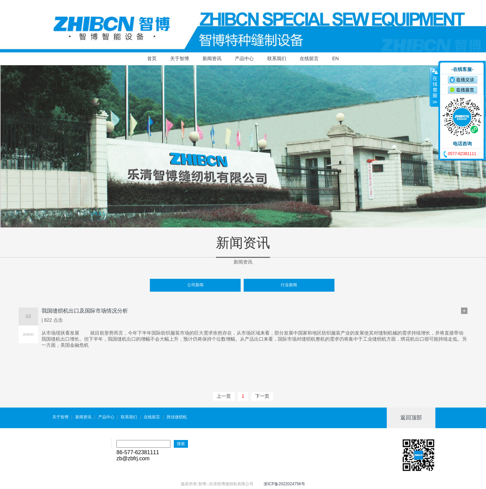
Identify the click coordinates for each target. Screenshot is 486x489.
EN (335, 58)
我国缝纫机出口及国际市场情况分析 (85, 311)
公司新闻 (195, 285)
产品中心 (244, 58)
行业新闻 (289, 285)
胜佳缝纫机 (177, 417)
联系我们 (276, 58)
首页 (152, 58)
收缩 (434, 87)
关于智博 (179, 58)
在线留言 (309, 58)
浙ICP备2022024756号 (284, 484)
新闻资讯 (211, 58)
